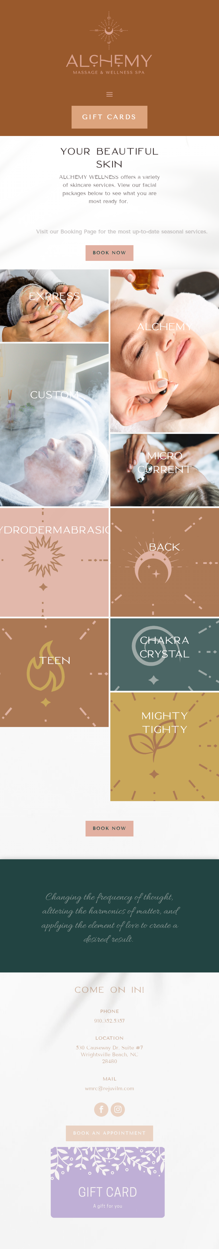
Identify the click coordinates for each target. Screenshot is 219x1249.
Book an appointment (109, 1133)
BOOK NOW (109, 252)
